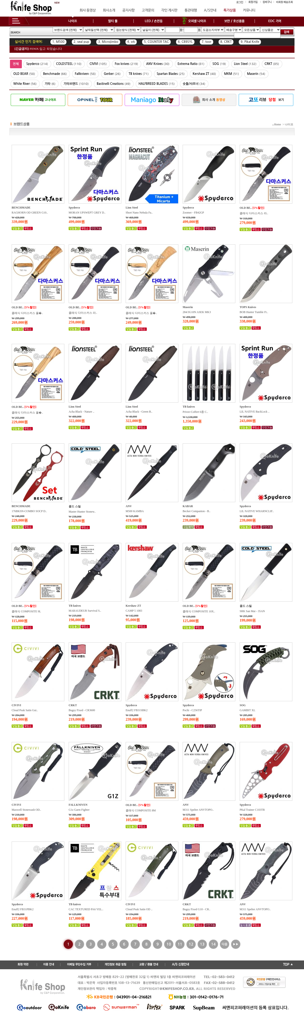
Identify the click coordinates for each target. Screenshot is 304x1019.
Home (277, 124)
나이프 (289, 124)
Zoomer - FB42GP (193, 212)
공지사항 (128, 10)
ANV (129, 506)
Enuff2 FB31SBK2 (136, 710)
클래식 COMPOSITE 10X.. (199, 611)
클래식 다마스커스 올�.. (27, 313)
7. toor (206, 41)
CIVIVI (16, 705)
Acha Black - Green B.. (139, 411)
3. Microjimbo (108, 41)
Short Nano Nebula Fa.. (139, 212)
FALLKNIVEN (78, 804)
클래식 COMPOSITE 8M (141, 810)
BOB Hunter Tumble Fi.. (254, 312)
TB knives (189, 406)
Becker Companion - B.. (196, 511)
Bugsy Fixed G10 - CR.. (196, 909)
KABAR (188, 506)
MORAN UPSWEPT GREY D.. (87, 212)
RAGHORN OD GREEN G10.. (30, 212)
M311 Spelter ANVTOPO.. (198, 809)
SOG (243, 705)
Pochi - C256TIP (192, 710)
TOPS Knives (248, 307)
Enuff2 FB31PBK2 (22, 909)
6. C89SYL (185, 41)
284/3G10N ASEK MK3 (197, 312)
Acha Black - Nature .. (81, 411)
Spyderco (74, 207)
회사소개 (109, 10)
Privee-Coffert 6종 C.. (195, 412)
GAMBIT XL (247, 710)
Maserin (188, 307)
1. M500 (58, 41)
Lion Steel (132, 207)
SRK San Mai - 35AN (252, 611)
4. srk (131, 41)
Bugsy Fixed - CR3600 (82, 710)
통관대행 (191, 10)
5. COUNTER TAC (156, 41)
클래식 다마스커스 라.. (254, 213)
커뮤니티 (249, 10)
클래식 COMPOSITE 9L (26, 611)
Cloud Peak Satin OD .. (139, 909)
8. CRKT (226, 41)
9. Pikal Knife (250, 41)
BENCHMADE (21, 207)
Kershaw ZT (133, 605)
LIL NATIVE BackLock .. (255, 411)
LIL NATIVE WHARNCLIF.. (257, 511)
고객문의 (148, 10)
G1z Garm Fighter (79, 809)
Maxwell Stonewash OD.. (26, 809)
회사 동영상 (88, 10)
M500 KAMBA (135, 511)
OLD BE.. (246, 207)
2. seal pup (81, 41)
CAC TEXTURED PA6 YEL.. (86, 909)
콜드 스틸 (75, 506)
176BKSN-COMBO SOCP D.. (29, 511)
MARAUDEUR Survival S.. (85, 610)
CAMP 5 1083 (134, 610)
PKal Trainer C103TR (252, 809)
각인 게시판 (169, 10)
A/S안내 (210, 10)
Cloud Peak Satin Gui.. (25, 710)
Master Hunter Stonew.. (82, 511)
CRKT (73, 705)
